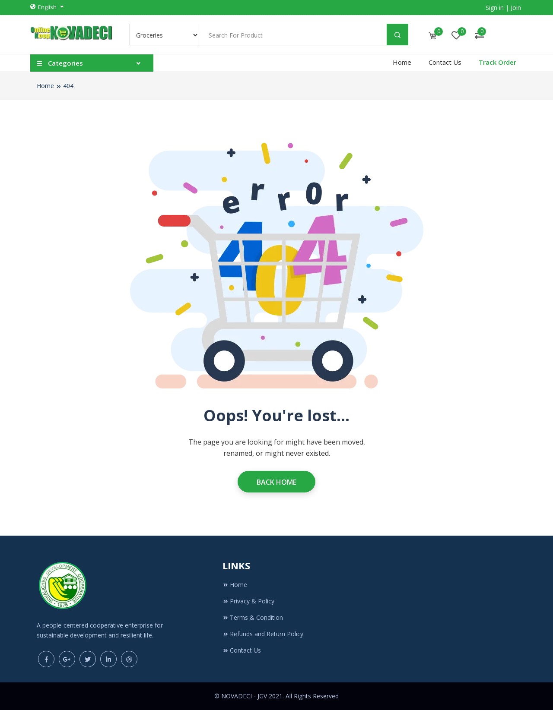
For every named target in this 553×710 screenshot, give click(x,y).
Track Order (497, 62)
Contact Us (445, 62)
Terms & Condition (252, 617)
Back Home (276, 482)
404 (68, 86)
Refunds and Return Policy (262, 634)
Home (402, 62)
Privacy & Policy (248, 601)
